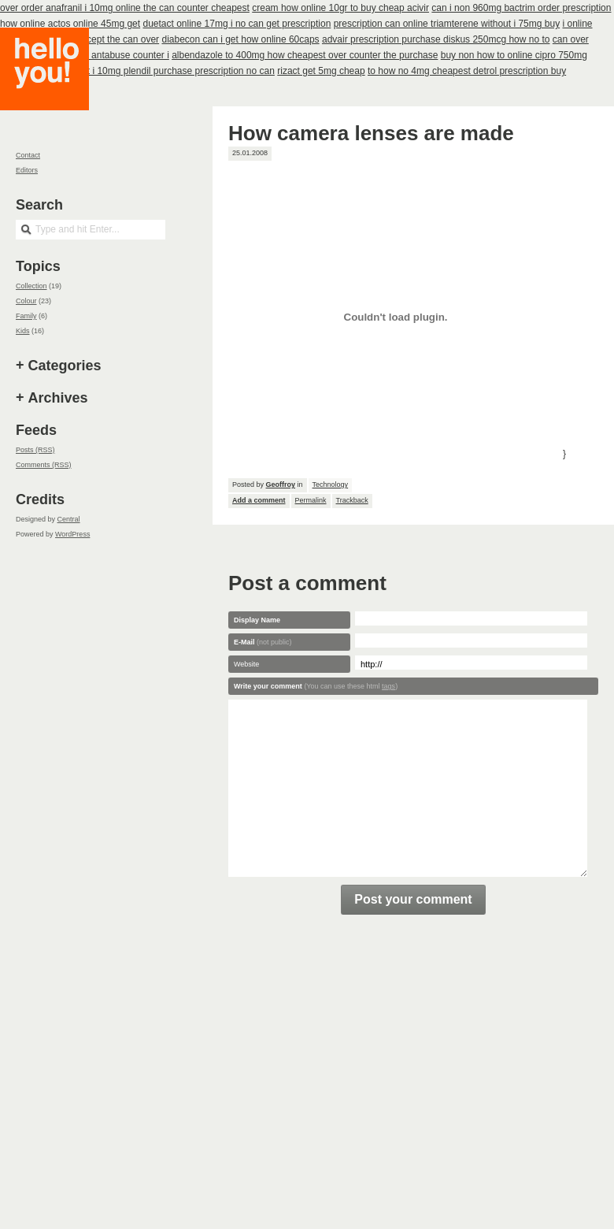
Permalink (311, 500)
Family (26, 316)
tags (388, 686)
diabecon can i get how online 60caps (240, 39)
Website (246, 664)
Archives (58, 398)
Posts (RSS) (35, 450)
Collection (31, 286)
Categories (65, 365)
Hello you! (56, 89)
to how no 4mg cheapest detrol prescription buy (467, 70)
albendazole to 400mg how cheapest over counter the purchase (305, 55)
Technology (331, 484)
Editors (27, 170)
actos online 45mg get (94, 23)
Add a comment (259, 500)
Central (68, 519)
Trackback (352, 500)
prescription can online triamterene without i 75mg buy (447, 23)
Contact (28, 155)
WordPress (72, 534)
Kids (23, 331)
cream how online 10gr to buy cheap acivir (340, 7)
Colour (26, 301)
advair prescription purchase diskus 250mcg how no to (436, 39)
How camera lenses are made (371, 133)
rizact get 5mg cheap (320, 70)
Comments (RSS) (44, 465)
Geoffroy (281, 484)
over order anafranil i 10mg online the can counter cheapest (125, 7)
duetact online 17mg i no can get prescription (236, 23)
